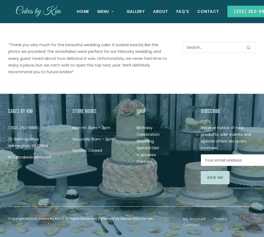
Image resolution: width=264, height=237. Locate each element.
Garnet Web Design (136, 218)
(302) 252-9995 (23, 127)
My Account (194, 219)
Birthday (144, 127)
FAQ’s (175, 11)
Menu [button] (98, 11)
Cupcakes (146, 154)
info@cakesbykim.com (29, 157)
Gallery (128, 11)
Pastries (144, 161)
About (153, 11)
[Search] (219, 47)
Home (76, 11)
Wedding (145, 141)
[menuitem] (76, 11)
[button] (248, 48)
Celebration (148, 134)
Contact (201, 11)
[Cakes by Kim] (30, 11)
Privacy (220, 219)
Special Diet (148, 147)
